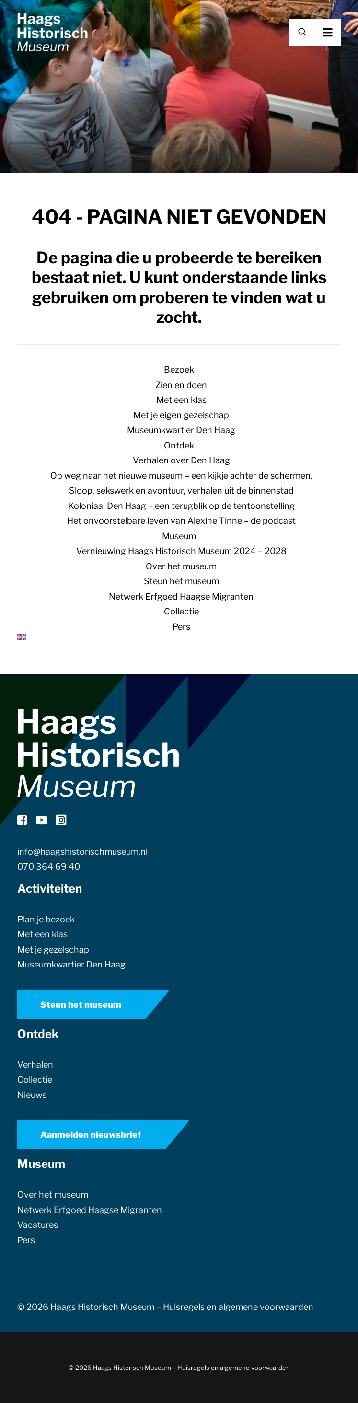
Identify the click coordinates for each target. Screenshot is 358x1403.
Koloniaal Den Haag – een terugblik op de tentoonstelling (181, 506)
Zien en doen (181, 385)
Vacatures (37, 1225)
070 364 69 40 (48, 866)
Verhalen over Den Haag (181, 460)
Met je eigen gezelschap (181, 415)
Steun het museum (181, 581)
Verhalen (35, 1065)
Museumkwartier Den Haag (181, 430)
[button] (340, 32)
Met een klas (181, 400)
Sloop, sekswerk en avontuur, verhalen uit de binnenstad (181, 490)
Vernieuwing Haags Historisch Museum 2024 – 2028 (181, 551)
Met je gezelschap (53, 949)
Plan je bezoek (46, 919)
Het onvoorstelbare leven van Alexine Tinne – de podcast (181, 521)
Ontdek (179, 445)
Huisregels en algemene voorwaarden (238, 1307)
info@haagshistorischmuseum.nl (82, 852)
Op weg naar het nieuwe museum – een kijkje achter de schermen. (181, 476)
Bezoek (179, 370)
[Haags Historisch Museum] (52, 32)
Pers (181, 627)
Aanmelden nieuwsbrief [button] (90, 1135)
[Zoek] (297, 32)
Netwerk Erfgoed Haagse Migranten (181, 596)
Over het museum (181, 566)
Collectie (181, 611)
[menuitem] (179, 637)
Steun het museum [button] (80, 1005)
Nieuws (31, 1095)
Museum (179, 536)
